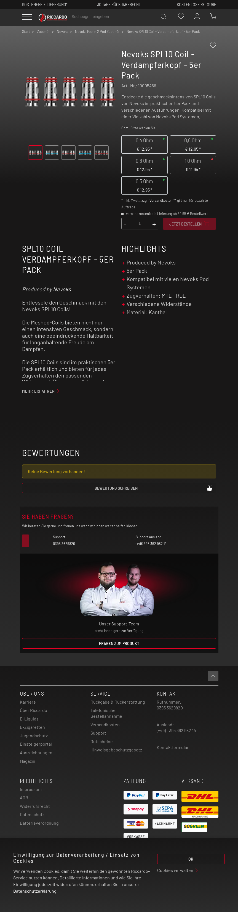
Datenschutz (32, 814)
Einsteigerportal (36, 743)
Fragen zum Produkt (119, 643)
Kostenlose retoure (196, 4)
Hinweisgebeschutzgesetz (116, 749)
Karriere (28, 701)
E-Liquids (29, 718)
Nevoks (62, 289)
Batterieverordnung (39, 822)
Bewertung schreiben (154, 488)
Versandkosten (161, 200)
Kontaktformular (173, 747)
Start (26, 31)
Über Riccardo (33, 710)
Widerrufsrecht (35, 806)
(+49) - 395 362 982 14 (176, 730)
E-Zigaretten (32, 727)
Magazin (27, 761)
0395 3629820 (170, 707)
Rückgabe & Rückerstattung (117, 701)
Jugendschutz (34, 735)
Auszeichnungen (36, 752)
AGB (24, 797)
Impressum (31, 789)
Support (98, 732)
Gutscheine (101, 741)
